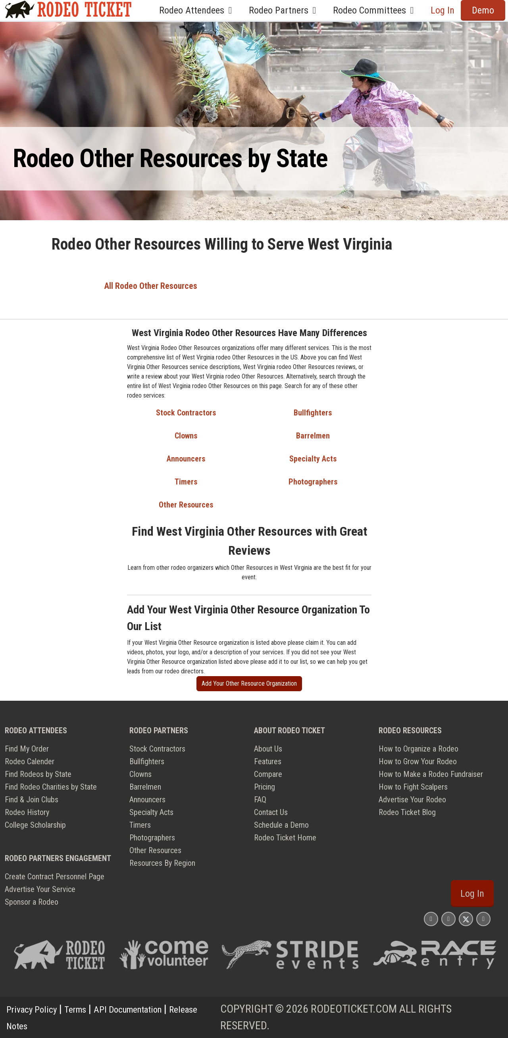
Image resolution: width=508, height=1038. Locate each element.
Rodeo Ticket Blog (407, 812)
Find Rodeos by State (38, 774)
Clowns (186, 435)
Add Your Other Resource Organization (249, 683)
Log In (442, 10)
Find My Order (27, 749)
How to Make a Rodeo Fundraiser (431, 774)
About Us (268, 749)
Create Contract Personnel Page (54, 876)
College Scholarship (35, 825)
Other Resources (186, 504)
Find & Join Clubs (31, 799)
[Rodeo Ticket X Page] (466, 919)
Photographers (313, 481)
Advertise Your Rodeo (412, 799)
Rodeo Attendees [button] (197, 10)
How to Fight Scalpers (413, 787)
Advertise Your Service (40, 889)
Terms (87, 1008)
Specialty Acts (313, 458)
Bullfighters (313, 412)
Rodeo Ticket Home (285, 837)
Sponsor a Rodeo (31, 902)
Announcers (186, 458)
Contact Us (271, 812)
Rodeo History (27, 812)
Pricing (264, 787)
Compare (268, 774)
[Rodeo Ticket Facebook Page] (448, 919)
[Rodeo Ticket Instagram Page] (431, 919)
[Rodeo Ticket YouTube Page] (483, 919)
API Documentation (150, 1008)
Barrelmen (313, 435)
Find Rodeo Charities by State (51, 787)
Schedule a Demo (281, 825)
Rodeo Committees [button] (375, 10)
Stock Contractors (186, 412)
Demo (483, 10)
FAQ (260, 799)
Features (267, 761)
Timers (186, 481)
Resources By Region (162, 863)
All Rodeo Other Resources (150, 285)
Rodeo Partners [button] (284, 10)
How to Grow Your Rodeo (418, 761)
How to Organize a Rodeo (418, 749)
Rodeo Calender (29, 761)
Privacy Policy (36, 1008)
